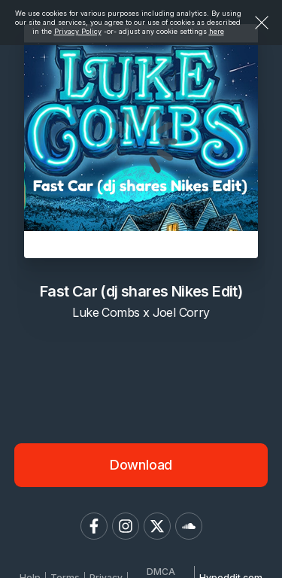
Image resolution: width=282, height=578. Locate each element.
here (216, 31)
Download (141, 465)
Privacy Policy (78, 31)
